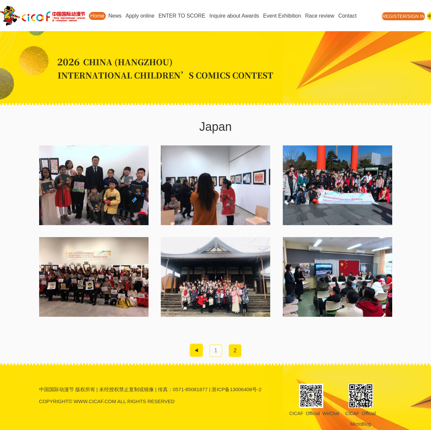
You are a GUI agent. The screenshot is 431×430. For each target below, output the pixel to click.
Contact (347, 16)
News (115, 16)
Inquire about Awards (234, 16)
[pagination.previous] (196, 350)
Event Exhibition (282, 16)
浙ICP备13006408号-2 (236, 389)
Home (97, 16)
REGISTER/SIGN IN (403, 16)
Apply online (140, 16)
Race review (319, 16)
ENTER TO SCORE (182, 16)
